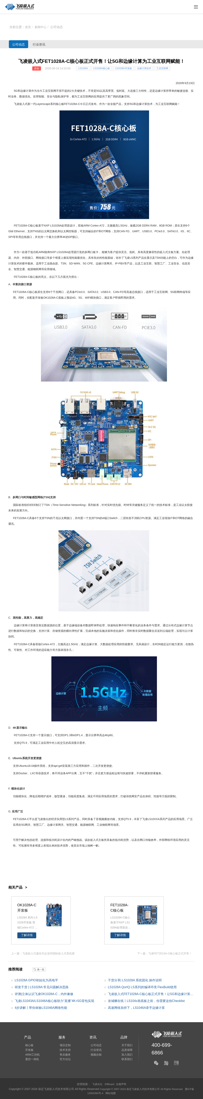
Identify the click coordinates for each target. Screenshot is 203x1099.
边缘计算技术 (144, 68)
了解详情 (27, 935)
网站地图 (115, 1092)
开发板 (39, 297)
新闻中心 (41, 27)
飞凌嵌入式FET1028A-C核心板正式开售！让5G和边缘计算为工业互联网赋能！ (151, 994)
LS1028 (61, 252)
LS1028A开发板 (123, 68)
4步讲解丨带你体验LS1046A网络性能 (41, 1007)
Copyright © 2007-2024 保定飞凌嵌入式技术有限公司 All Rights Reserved (144, 1088)
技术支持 (62, 1049)
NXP (46, 225)
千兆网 (57, 292)
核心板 (60, 103)
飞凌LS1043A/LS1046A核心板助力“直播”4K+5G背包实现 (55, 1000)
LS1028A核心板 (101, 68)
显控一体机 (31, 1060)
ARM (86, 225)
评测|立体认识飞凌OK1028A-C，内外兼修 (44, 993)
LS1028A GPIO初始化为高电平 (36, 980)
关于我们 (122, 1043)
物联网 (37, 269)
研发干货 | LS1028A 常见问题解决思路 (42, 987)
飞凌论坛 (96, 1083)
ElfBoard (109, 1083)
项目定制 (62, 1043)
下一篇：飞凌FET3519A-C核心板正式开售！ (164, 953)
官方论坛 (62, 1060)
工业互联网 (162, 68)
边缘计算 (25, 90)
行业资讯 (50, 44)
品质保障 (122, 1049)
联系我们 (122, 1060)
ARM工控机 (31, 1054)
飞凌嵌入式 (21, 103)
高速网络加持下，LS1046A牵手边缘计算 (136, 1007)
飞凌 (127, 257)
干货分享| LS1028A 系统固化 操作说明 (135, 980)
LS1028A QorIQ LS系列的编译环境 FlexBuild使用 (142, 987)
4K (64, 237)
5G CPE (88, 263)
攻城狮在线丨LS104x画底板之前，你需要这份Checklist (146, 1000)
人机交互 (60, 742)
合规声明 (121, 1083)
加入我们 (122, 1054)
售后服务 (62, 1054)
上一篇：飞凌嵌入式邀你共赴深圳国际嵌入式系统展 (43, 953)
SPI (10, 237)
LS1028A (83, 68)
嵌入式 (164, 252)
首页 (28, 27)
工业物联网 (103, 824)
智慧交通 (19, 269)
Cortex (94, 225)
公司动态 (57, 27)
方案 (176, 252)
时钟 (126, 504)
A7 (101, 225)
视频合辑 (92, 1054)
